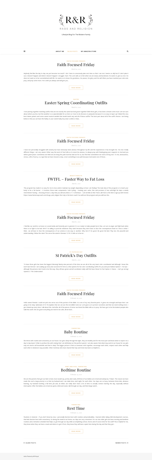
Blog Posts (72, 51)
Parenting (76, 328)
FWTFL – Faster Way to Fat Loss (76, 179)
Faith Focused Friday (76, 64)
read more (76, 88)
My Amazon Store (88, 51)
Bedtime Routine (76, 369)
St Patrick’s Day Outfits (76, 255)
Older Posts (30, 443)
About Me (60, 51)
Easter (76, 99)
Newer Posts (122, 443)
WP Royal (36, 456)
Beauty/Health (76, 175)
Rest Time (76, 408)
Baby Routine (76, 331)
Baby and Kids (71, 366)
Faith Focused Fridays (76, 61)
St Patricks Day (76, 252)
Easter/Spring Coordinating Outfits (76, 102)
